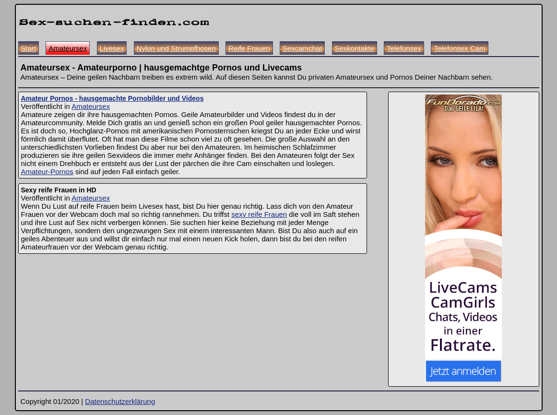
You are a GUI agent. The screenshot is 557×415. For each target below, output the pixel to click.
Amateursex (67, 48)
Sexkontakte (355, 48)
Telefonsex (404, 48)
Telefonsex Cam (460, 48)
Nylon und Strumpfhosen (176, 48)
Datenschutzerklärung (120, 401)
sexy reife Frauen (259, 214)
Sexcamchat (302, 48)
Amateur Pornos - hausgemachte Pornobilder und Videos (112, 98)
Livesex (112, 48)
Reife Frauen (249, 48)
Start (28, 48)
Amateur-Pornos (47, 171)
